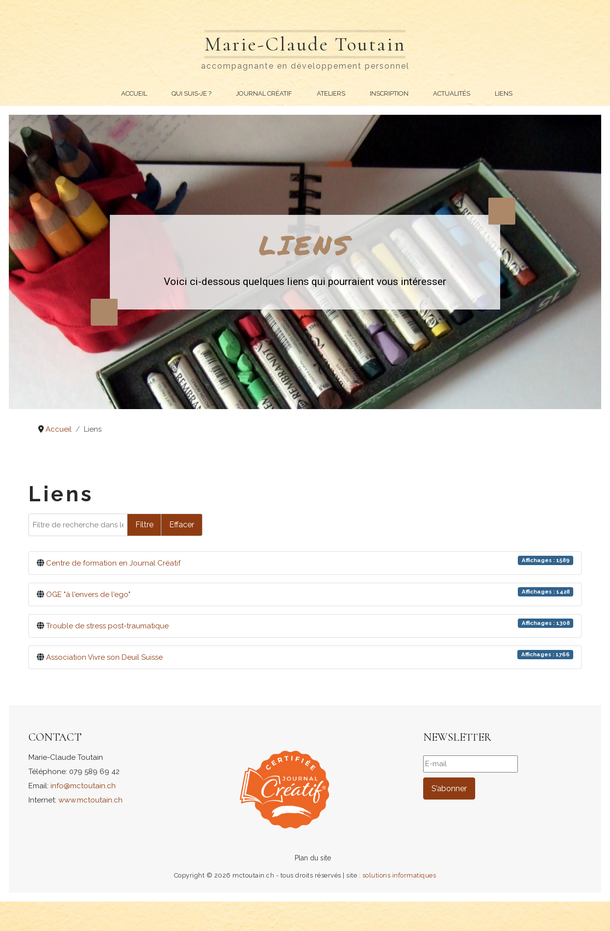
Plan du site (313, 858)
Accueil (134, 93)
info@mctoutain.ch (83, 785)
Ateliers (331, 93)
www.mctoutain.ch (90, 800)
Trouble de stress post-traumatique (107, 625)
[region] (305, 262)
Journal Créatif (264, 93)
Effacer (181, 524)
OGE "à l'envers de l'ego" (88, 594)
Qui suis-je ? (191, 93)
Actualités (451, 93)
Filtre (144, 524)
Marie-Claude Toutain (305, 44)
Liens (503, 93)
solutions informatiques (399, 875)
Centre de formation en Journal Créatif (113, 563)
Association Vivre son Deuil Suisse (104, 657)
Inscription (389, 93)
